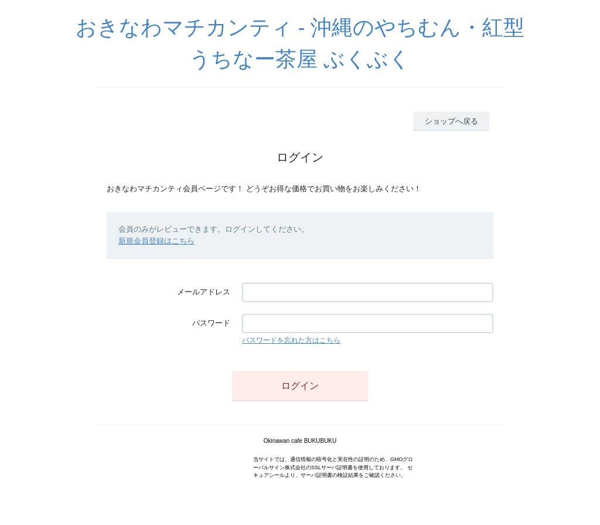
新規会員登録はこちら (156, 240)
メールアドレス (203, 291)
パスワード (211, 323)
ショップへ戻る (451, 121)
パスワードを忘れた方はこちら (291, 340)
